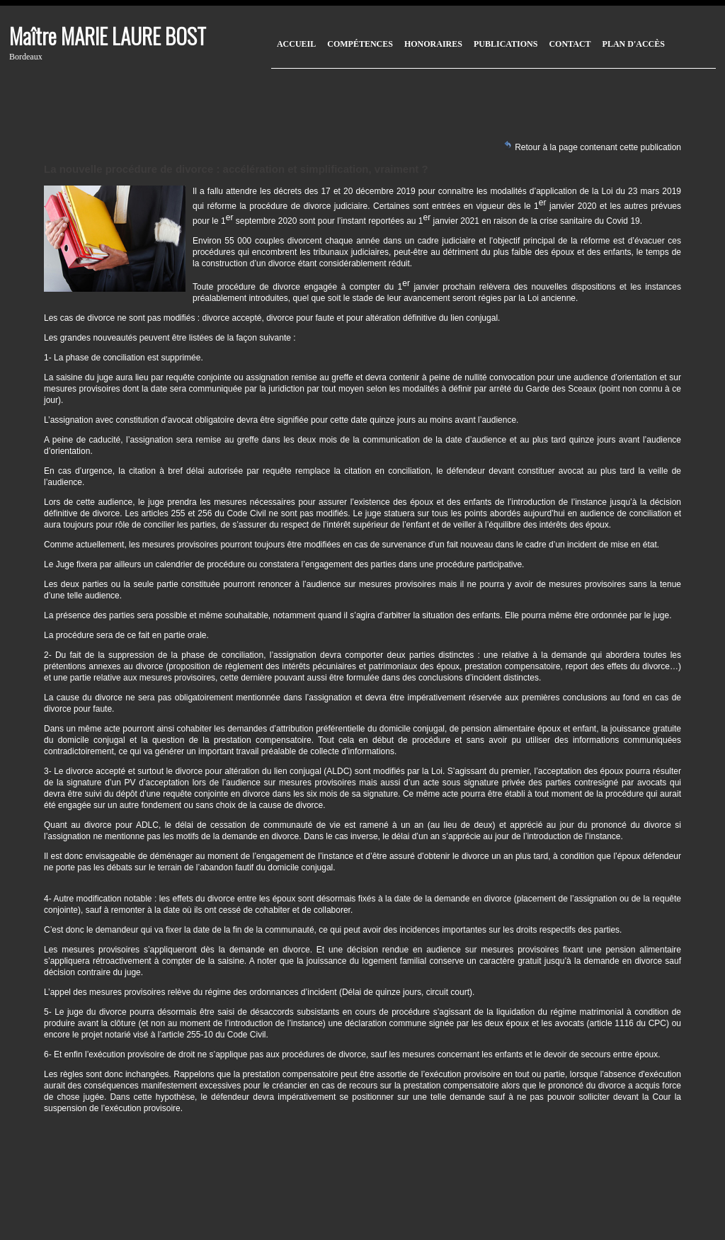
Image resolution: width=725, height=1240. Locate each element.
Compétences (360, 44)
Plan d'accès (634, 44)
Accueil (296, 44)
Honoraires (433, 44)
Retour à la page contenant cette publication (592, 146)
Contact (569, 44)
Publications (505, 44)
